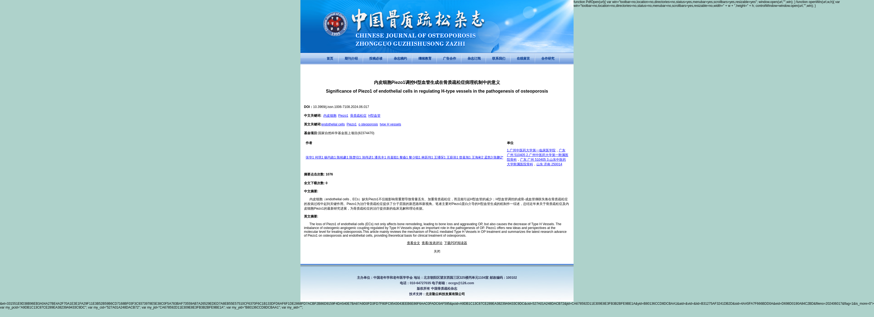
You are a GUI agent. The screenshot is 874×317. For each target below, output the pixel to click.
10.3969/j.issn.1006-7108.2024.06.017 (341, 107)
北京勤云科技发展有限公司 (445, 294)
